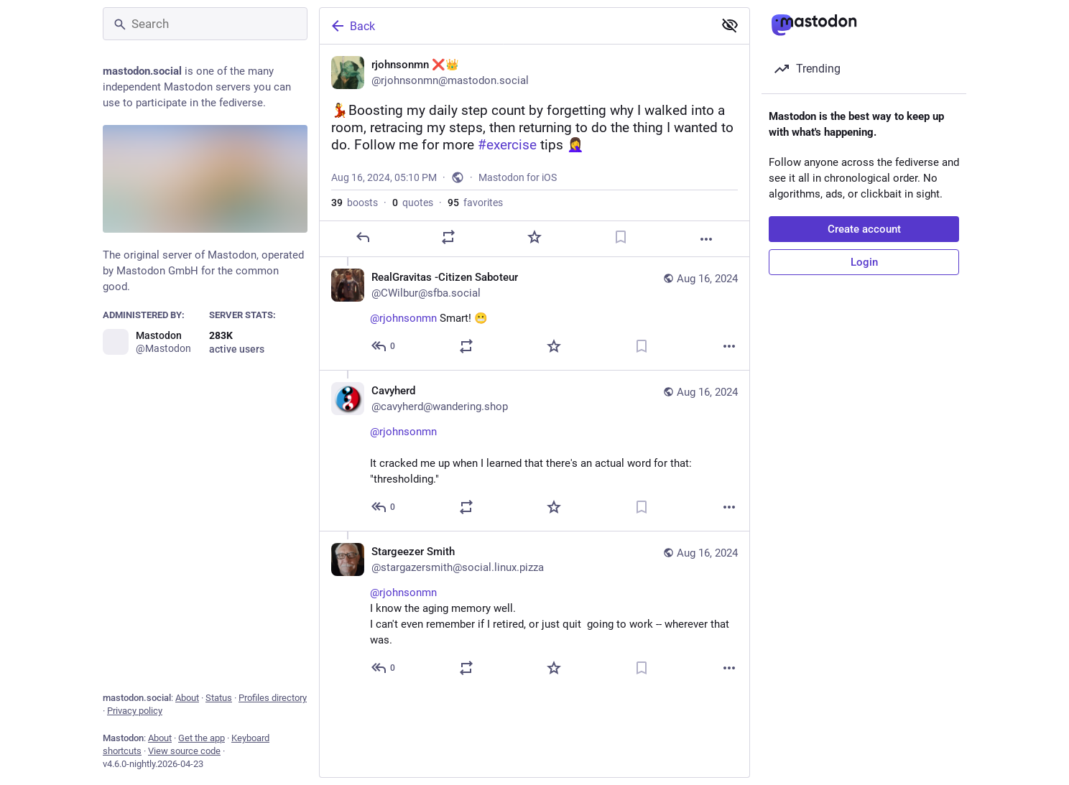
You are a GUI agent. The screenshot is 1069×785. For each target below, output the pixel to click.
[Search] (205, 23)
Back (352, 25)
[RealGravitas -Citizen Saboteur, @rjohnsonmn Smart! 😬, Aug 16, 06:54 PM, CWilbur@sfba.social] (534, 337)
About (187, 697)
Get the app (201, 738)
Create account (864, 229)
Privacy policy (134, 710)
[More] (706, 261)
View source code (184, 750)
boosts (354, 225)
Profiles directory (273, 697)
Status (218, 697)
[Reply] (362, 260)
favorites (475, 225)
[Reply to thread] (384, 369)
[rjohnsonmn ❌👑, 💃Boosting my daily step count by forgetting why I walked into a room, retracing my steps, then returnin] (534, 162)
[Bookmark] (620, 260)
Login (864, 262)
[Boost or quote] (448, 260)
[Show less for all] (730, 25)
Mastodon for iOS (517, 200)
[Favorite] (534, 260)
